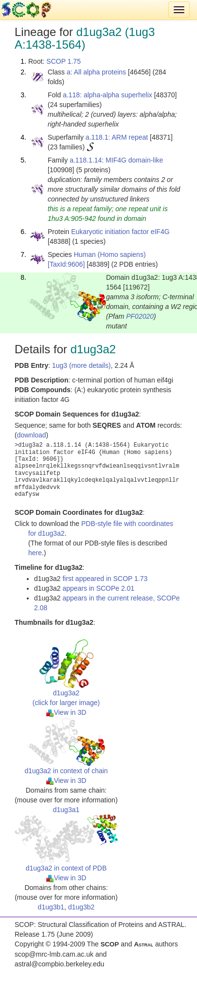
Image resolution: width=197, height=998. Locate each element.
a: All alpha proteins (96, 72)
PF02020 (140, 316)
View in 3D (66, 712)
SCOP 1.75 (63, 61)
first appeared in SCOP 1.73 (104, 578)
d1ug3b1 (51, 907)
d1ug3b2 (81, 907)
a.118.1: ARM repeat (117, 137)
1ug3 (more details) (81, 365)
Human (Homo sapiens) (110, 254)
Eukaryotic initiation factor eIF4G (120, 232)
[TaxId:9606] (66, 264)
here (35, 553)
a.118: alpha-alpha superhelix (107, 95)
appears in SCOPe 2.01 (98, 588)
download (31, 435)
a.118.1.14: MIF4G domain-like (116, 160)
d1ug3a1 (66, 810)
